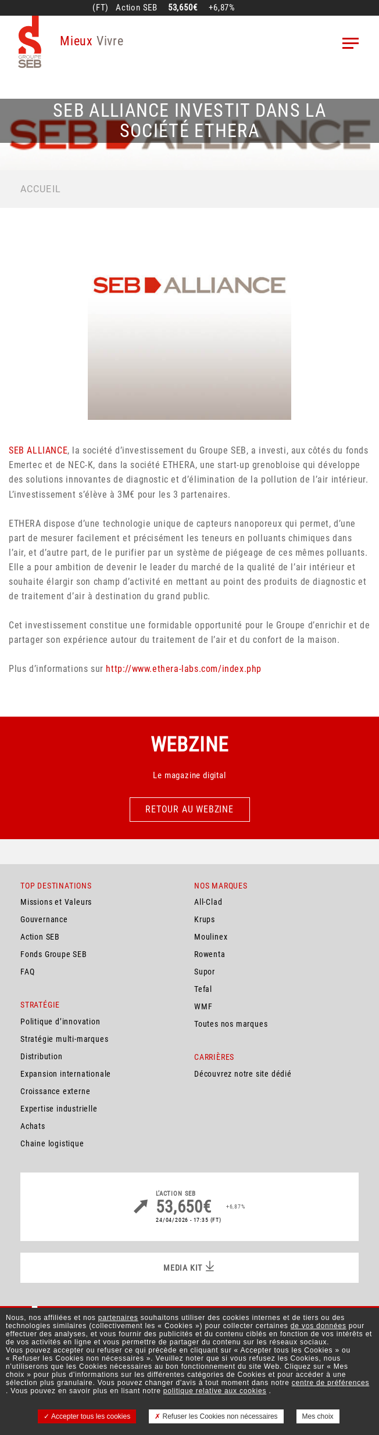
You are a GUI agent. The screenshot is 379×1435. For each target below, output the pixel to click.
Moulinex (210, 936)
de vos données (318, 1326)
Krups (204, 919)
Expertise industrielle (59, 1108)
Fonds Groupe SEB (53, 954)
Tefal (203, 989)
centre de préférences (331, 1383)
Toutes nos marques (230, 1023)
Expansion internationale (65, 1073)
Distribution (41, 1056)
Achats (32, 1126)
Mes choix (318, 1416)
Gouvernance (44, 919)
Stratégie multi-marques (64, 1039)
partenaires (118, 1318)
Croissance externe (55, 1091)
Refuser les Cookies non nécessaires (216, 1416)
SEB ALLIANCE (38, 450)
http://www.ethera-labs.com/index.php (184, 668)
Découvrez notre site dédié (243, 1073)
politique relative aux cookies (214, 1391)
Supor (204, 971)
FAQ (27, 971)
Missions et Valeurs (56, 902)
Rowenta (210, 954)
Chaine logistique (52, 1143)
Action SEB (40, 936)
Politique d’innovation (60, 1021)
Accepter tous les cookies (87, 1416)
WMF (203, 1006)
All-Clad (208, 902)
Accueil (40, 189)
